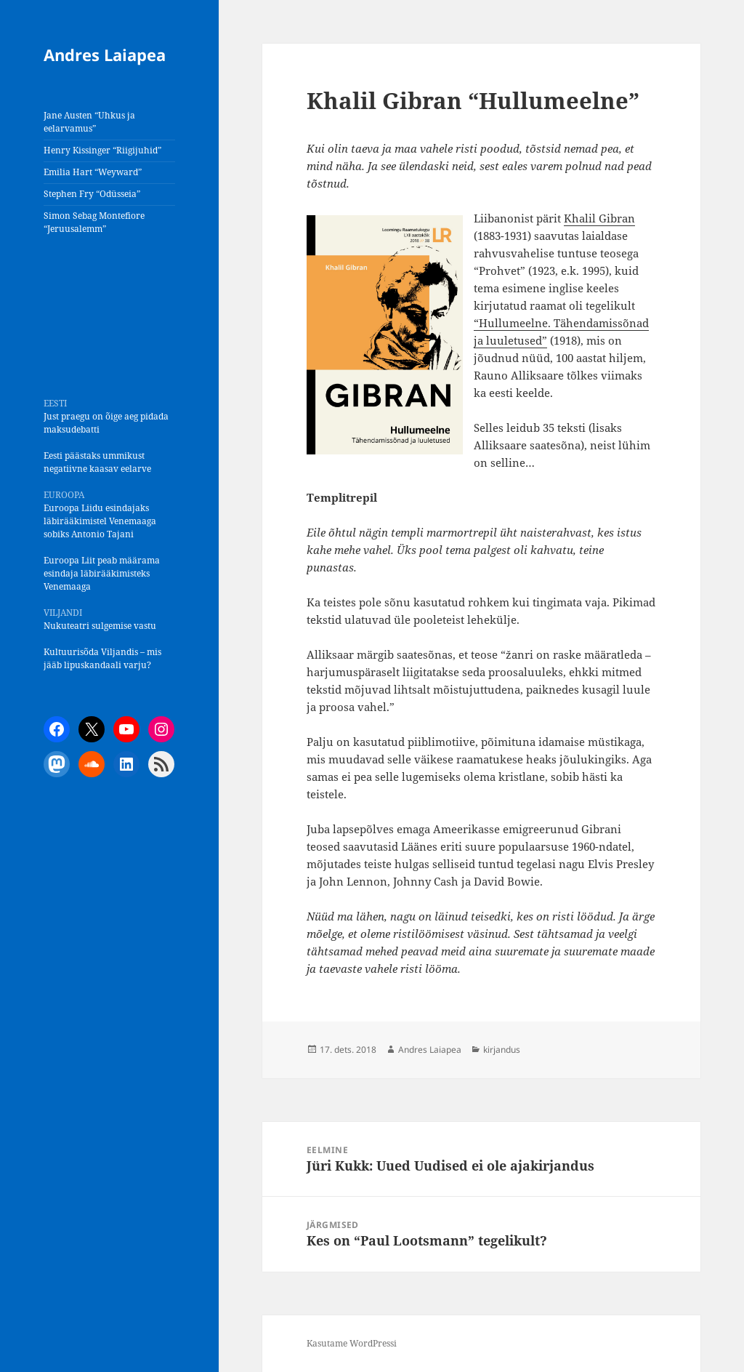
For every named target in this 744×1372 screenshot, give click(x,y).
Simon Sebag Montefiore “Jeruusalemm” (94, 222)
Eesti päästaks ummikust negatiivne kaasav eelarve (97, 462)
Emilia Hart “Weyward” (93, 172)
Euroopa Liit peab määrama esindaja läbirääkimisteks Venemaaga (102, 573)
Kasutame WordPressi (352, 1343)
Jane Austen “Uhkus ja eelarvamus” (89, 122)
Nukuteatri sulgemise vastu (100, 625)
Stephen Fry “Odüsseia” (92, 194)
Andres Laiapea (105, 54)
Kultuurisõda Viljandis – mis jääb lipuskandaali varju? (102, 658)
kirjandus (501, 1049)
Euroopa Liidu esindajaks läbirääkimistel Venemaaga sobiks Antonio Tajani (100, 521)
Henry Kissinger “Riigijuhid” (102, 150)
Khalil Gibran (599, 218)
